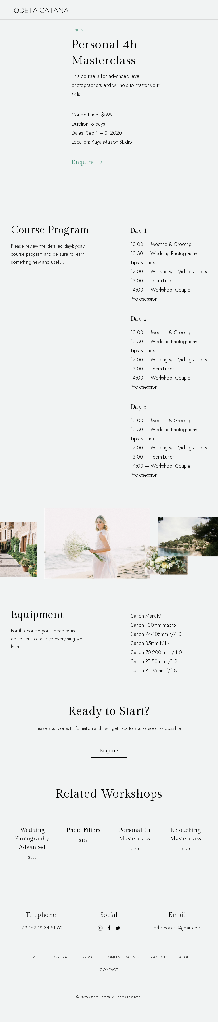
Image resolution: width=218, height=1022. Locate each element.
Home (32, 957)
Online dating (123, 957)
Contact (109, 969)
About (185, 957)
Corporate (60, 957)
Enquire (87, 162)
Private (89, 957)
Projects (159, 957)
